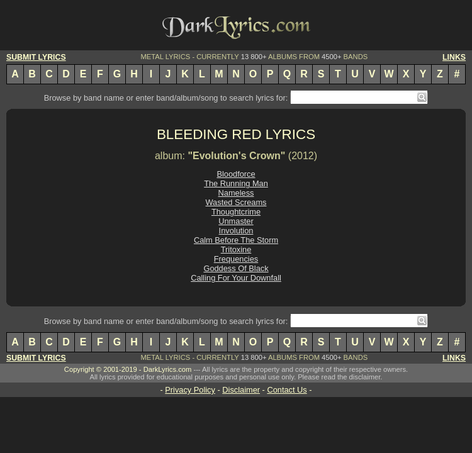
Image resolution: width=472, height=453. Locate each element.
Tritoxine (236, 249)
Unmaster (235, 221)
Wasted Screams (236, 202)
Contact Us (286, 389)
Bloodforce (235, 174)
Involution (236, 230)
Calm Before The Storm (236, 240)
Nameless (236, 193)
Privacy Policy (190, 389)
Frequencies (236, 259)
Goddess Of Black (235, 268)
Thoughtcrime (236, 211)
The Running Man (236, 183)
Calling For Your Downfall (236, 277)
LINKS (454, 57)
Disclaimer (241, 389)
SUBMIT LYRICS (36, 57)
